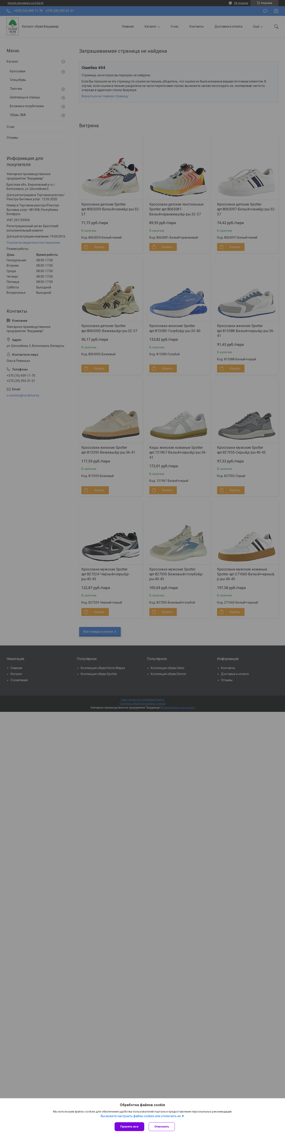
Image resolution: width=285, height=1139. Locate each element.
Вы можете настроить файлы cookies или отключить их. (141, 1116)
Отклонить (161, 1126)
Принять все (129, 1126)
